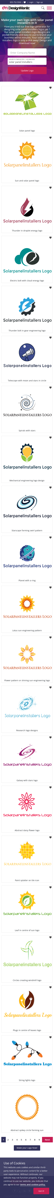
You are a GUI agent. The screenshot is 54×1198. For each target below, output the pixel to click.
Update (27, 70)
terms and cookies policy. (33, 1184)
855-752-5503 (15, 2)
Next (47, 1139)
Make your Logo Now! (27, 1147)
